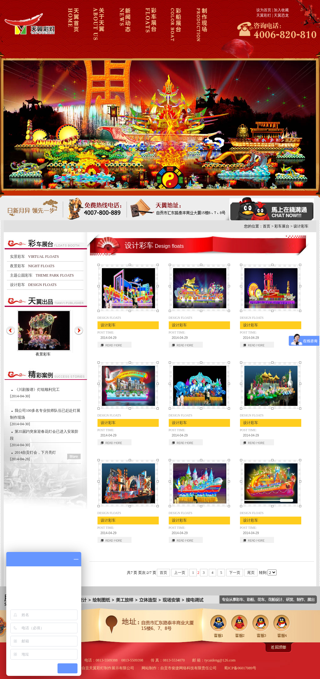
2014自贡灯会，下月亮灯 (35, 452)
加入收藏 (281, 10)
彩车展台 (149, 29)
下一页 (234, 572)
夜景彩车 (43, 354)
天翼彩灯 (263, 15)
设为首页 (263, 10)
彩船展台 (175, 29)
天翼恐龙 (281, 15)
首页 (266, 226)
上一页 (179, 572)
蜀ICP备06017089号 (240, 668)
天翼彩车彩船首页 (72, 29)
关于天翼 (98, 29)
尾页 (251, 572)
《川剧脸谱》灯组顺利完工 (37, 389)
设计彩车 (300, 226)
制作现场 (200, 29)
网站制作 (149, 668)
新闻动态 (124, 29)
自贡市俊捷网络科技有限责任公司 (188, 668)
